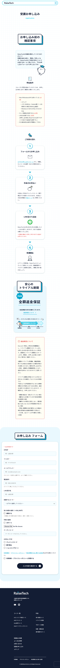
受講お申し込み (18, 646)
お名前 (6, 450)
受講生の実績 (18, 638)
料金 (37, 613)
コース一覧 (17, 613)
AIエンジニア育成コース (20, 617)
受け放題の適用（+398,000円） (14, 510)
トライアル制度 (40, 620)
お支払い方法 (8, 539)
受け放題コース (40, 617)
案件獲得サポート (40, 632)
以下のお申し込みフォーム (26, 162)
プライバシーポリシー (18, 553)
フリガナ (7, 459)
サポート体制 (40, 625)
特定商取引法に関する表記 (34, 553)
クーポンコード (8, 530)
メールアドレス (9, 468)
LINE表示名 (7, 491)
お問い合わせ (18, 644)
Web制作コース (18, 623)
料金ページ (29, 198)
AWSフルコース (18, 620)
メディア (16, 649)
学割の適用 (7, 520)
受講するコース (9, 500)
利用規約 (6, 553)
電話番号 (6, 479)
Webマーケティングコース (20, 626)
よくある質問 (18, 641)
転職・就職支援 (40, 629)
